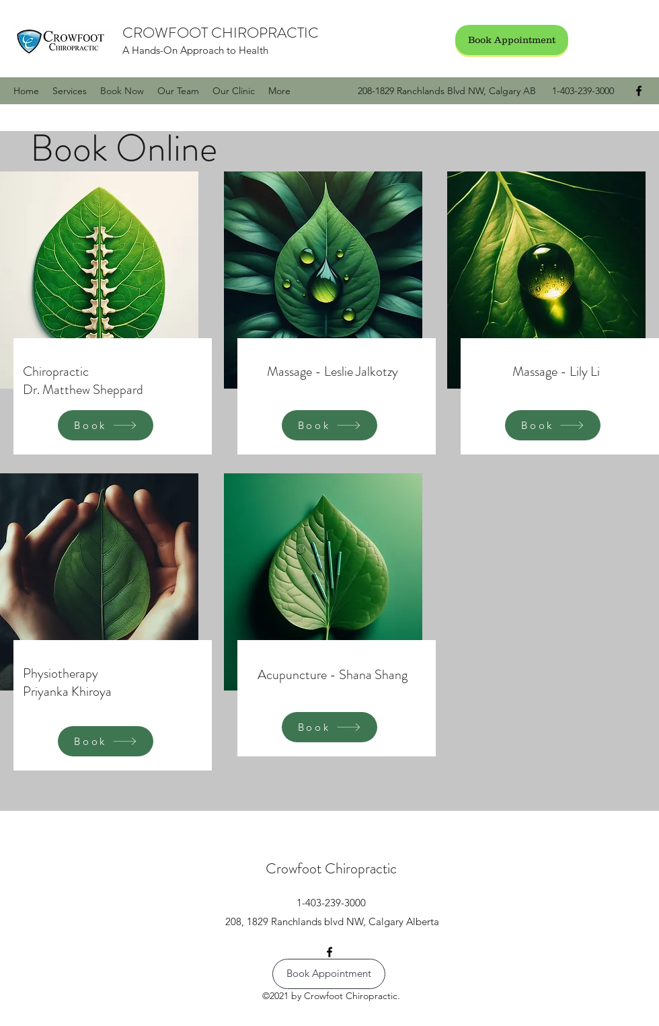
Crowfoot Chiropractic (331, 868)
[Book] (105, 425)
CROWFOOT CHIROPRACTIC (220, 32)
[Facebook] (639, 90)
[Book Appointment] (511, 40)
